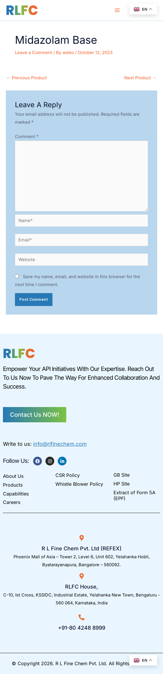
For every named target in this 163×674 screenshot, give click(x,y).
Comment (26, 136)
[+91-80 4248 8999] (81, 617)
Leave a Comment (33, 52)
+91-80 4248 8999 (81, 628)
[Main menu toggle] (117, 10)
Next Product (140, 77)
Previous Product (26, 77)
